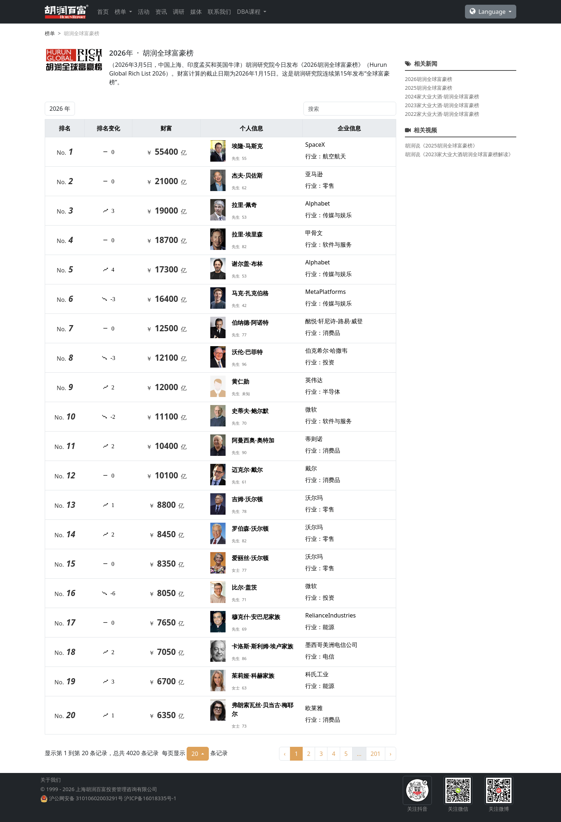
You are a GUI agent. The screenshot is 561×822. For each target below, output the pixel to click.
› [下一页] (390, 754)
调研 (178, 12)
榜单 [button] (121, 12)
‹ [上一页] (285, 754)
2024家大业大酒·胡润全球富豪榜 (442, 96)
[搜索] (349, 109)
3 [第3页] (321, 754)
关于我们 (50, 779)
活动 (144, 12)
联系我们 (219, 12)
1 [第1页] (296, 754)
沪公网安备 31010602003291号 (86, 798)
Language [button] (488, 12)
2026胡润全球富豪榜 (428, 79)
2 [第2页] (308, 754)
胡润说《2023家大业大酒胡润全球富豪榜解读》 (459, 154)
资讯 (161, 12)
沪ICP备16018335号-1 (150, 798)
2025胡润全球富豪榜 (428, 87)
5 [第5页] (346, 754)
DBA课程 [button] (249, 12)
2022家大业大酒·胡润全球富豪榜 (442, 113)
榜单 (50, 33)
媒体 (196, 12)
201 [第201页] (376, 754)
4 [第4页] (333, 754)
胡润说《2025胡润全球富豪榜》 (441, 145)
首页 (103, 12)
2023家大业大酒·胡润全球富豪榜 (442, 105)
